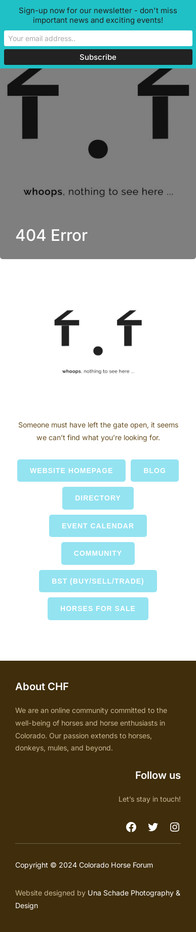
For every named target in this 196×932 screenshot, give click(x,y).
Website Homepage (71, 471)
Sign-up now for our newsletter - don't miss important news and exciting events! (98, 15)
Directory (98, 498)
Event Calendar (98, 526)
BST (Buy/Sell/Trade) (98, 581)
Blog (154, 471)
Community (98, 553)
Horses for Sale (98, 608)
